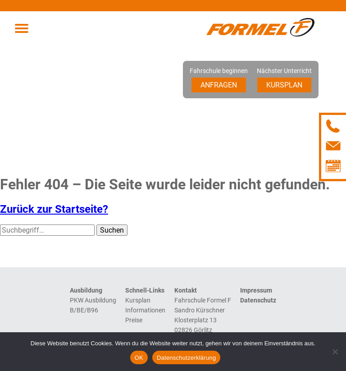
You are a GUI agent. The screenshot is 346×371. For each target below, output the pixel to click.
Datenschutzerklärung (186, 357)
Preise (133, 320)
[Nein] (334, 351)
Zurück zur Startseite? (54, 209)
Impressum (256, 290)
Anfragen (218, 85)
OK (139, 357)
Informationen (145, 310)
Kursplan (284, 85)
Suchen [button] (112, 230)
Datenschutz (258, 300)
